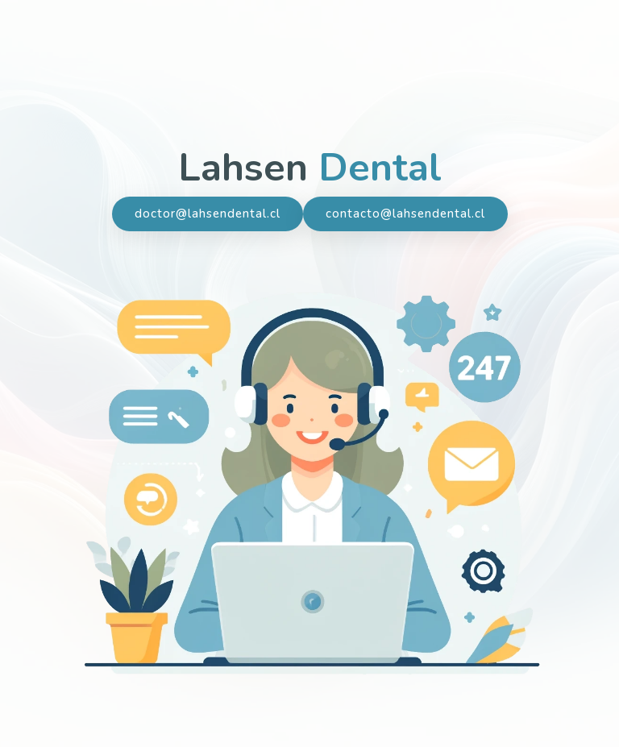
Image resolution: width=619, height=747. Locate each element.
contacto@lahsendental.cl (405, 214)
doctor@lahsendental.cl (207, 214)
